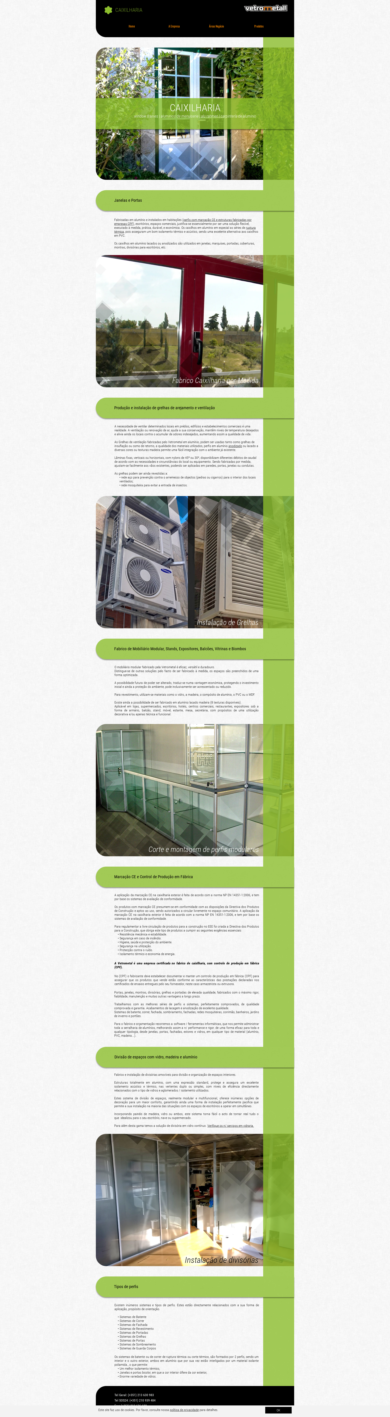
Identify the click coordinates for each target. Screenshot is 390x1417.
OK (278, 1410)
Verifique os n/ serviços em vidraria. (230, 1126)
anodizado (235, 446)
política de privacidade (184, 1410)
